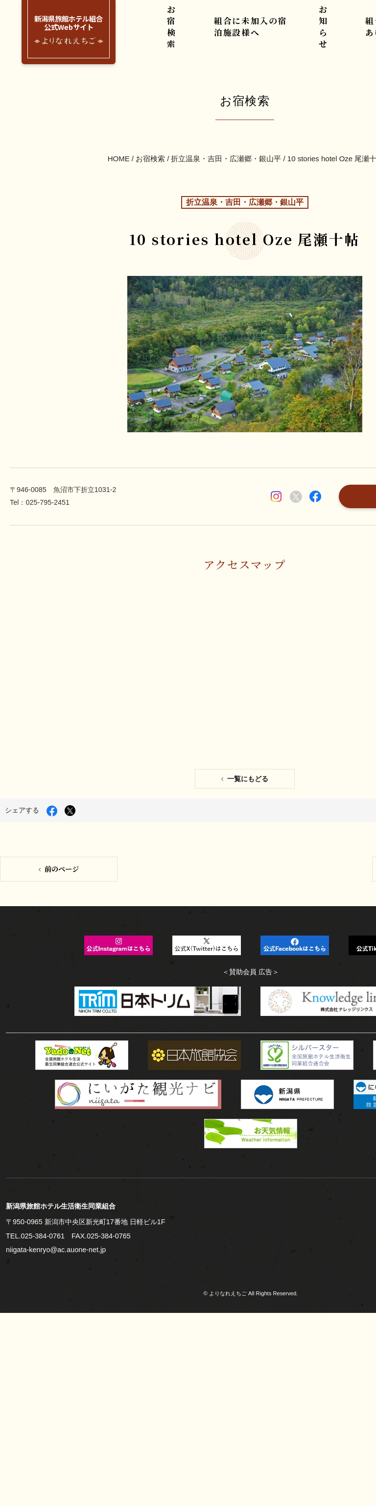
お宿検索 (176, 33)
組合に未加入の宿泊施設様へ (250, 33)
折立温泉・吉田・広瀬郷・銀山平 (226, 111)
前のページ (60, 638)
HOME (120, 111)
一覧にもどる (246, 556)
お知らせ (324, 33)
